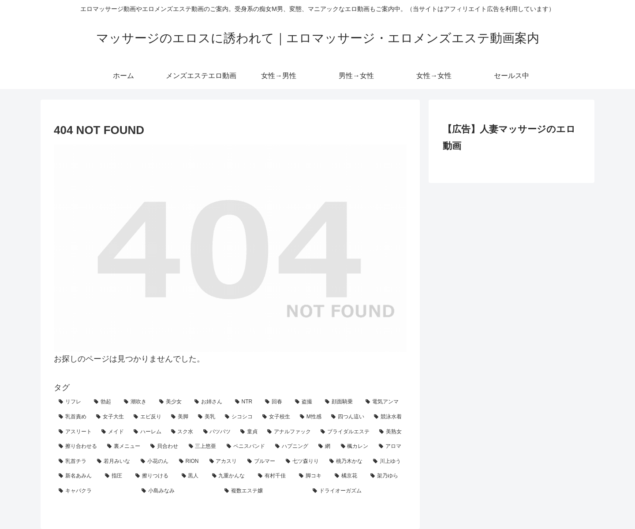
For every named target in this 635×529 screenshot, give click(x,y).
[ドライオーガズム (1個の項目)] (357, 491)
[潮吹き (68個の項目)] (136, 402)
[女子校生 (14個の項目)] (276, 417)
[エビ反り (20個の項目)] (147, 417)
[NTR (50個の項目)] (245, 402)
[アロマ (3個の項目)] (390, 446)
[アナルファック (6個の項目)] (289, 432)
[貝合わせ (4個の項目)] (164, 446)
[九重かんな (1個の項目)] (230, 476)
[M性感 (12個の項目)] (310, 417)
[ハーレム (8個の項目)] (147, 432)
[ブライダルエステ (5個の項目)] (345, 432)
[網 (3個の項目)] (324, 446)
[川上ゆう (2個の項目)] (387, 461)
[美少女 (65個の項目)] (172, 402)
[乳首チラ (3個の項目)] (73, 461)
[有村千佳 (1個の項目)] (273, 476)
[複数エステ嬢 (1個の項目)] (263, 491)
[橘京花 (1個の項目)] (348, 476)
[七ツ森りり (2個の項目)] (303, 461)
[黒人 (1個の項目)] (192, 476)
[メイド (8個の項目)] (112, 432)
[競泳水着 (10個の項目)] (388, 417)
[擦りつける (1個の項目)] (153, 476)
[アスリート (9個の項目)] (75, 432)
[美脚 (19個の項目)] (179, 417)
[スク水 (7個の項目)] (182, 432)
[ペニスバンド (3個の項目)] (246, 446)
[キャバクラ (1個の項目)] (95, 491)
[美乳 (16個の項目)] (206, 417)
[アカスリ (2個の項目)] (223, 461)
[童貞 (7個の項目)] (248, 432)
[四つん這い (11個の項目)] (347, 417)
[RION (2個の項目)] (189, 461)
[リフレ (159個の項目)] (71, 402)
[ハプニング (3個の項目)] (292, 446)
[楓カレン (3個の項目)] (355, 446)
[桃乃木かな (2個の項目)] (346, 461)
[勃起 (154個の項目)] (104, 402)
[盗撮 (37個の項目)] (305, 402)
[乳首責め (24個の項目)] (72, 417)
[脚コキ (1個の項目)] (312, 476)
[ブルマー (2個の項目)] (261, 461)
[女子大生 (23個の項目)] (110, 417)
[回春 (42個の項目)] (275, 402)
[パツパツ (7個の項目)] (217, 432)
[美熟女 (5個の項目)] (390, 432)
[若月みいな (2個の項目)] (114, 461)
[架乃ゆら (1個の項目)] (386, 476)
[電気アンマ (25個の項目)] (384, 402)
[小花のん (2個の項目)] (155, 461)
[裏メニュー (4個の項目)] (124, 446)
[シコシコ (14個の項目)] (239, 417)
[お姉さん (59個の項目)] (209, 402)
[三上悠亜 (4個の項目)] (203, 446)
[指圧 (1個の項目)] (115, 476)
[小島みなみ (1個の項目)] (178, 491)
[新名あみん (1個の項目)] (77, 476)
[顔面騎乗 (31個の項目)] (340, 402)
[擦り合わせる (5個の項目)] (78, 446)
